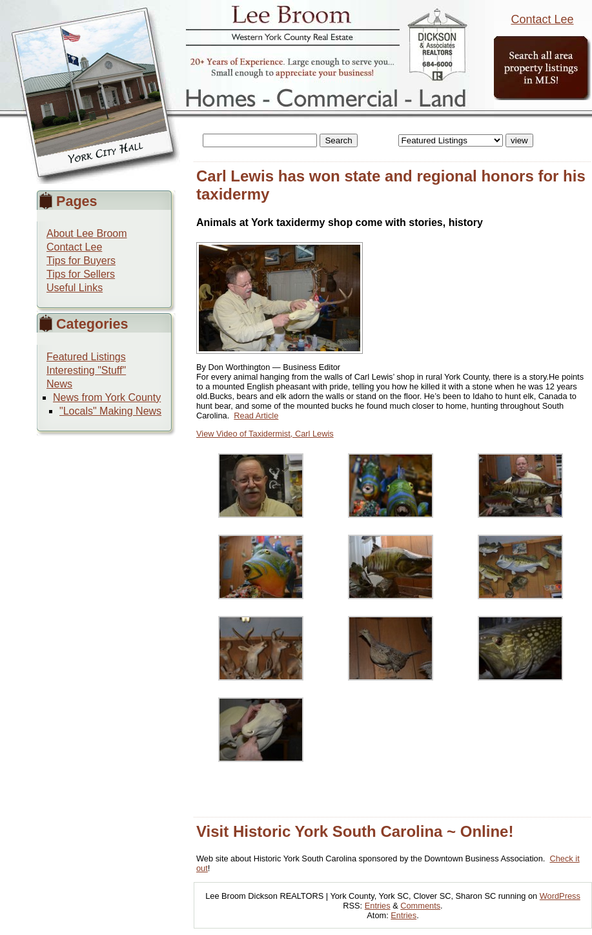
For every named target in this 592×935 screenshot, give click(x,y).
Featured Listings (86, 356)
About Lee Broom (86, 233)
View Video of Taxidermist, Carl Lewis (265, 433)
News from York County (107, 397)
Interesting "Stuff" (86, 370)
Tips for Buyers (81, 260)
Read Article (256, 415)
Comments (420, 905)
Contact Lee (542, 19)
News (59, 383)
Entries (378, 905)
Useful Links (74, 287)
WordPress (560, 896)
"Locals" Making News (110, 411)
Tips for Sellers (80, 274)
